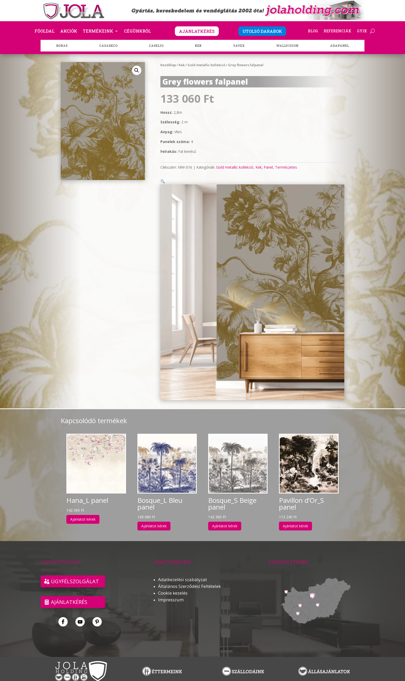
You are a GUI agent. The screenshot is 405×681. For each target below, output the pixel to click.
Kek (182, 65)
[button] (136, 70)
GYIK (362, 31)
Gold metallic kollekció (206, 65)
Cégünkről (137, 31)
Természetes (286, 167)
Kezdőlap (168, 65)
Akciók (68, 31)
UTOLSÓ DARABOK (262, 31)
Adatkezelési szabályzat (182, 573)
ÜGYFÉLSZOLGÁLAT (75, 575)
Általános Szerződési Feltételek (189, 580)
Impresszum (171, 593)
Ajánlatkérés (69, 595)
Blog (313, 31)
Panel (268, 167)
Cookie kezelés (173, 587)
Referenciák (337, 31)
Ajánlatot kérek (83, 513)
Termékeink (98, 31)
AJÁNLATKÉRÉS (197, 31)
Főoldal (44, 31)
